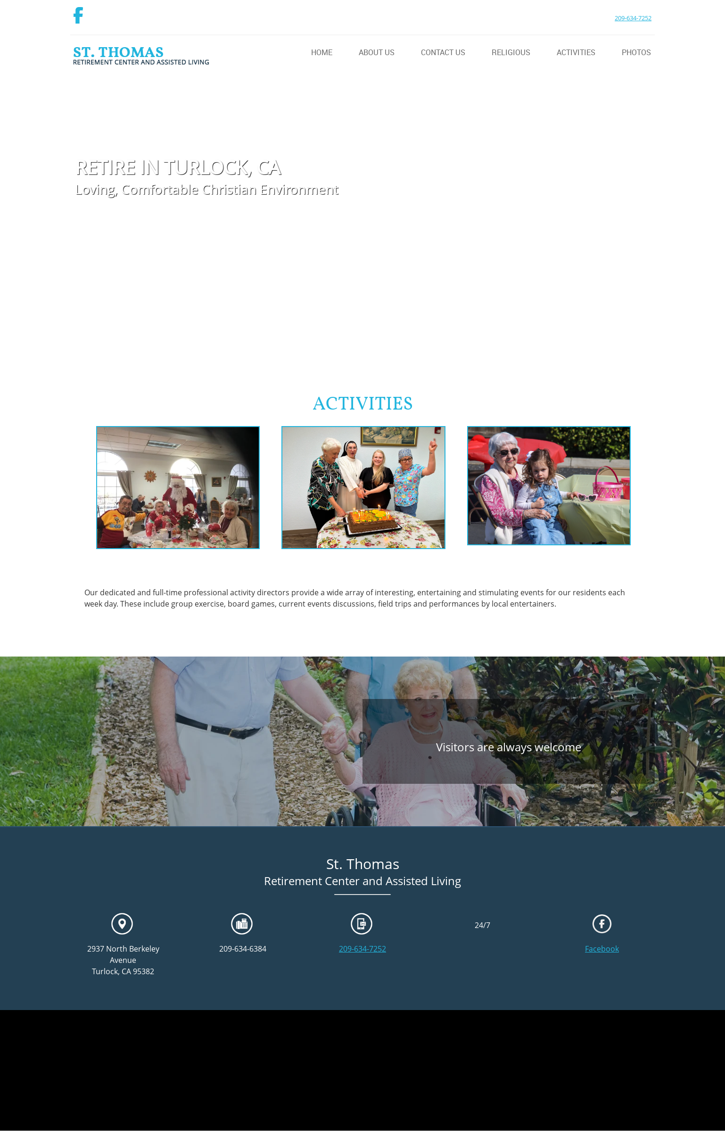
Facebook (602, 949)
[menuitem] (312, 53)
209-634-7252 (633, 18)
